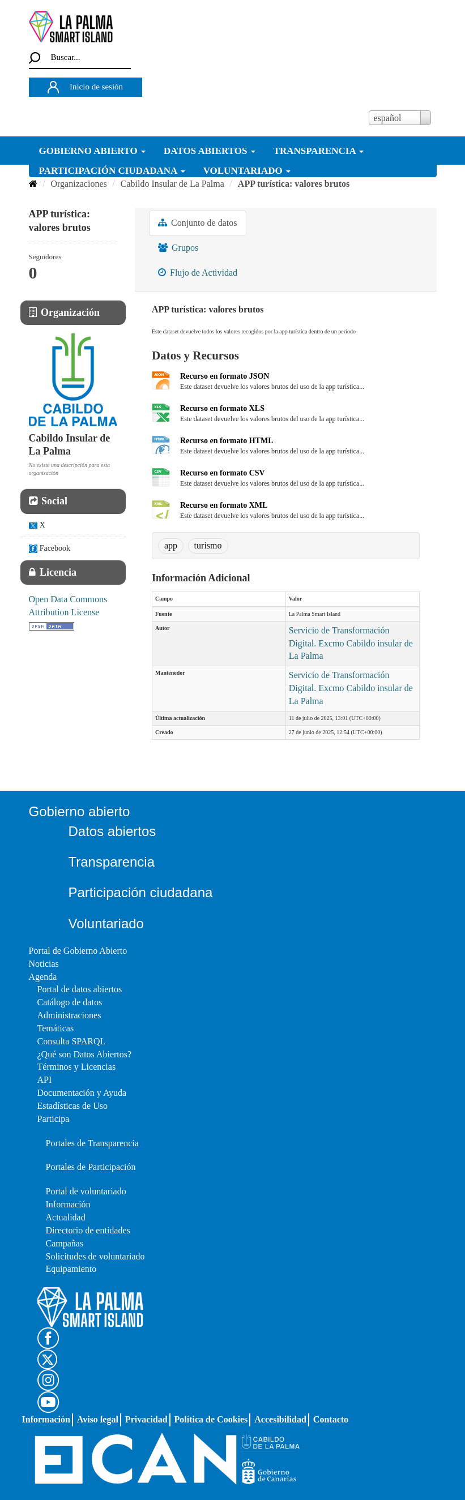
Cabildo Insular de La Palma (172, 183)
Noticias (44, 963)
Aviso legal (97, 1419)
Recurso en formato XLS (222, 408)
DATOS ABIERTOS (209, 150)
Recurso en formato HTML (226, 440)
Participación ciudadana (141, 892)
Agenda (43, 977)
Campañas (65, 1243)
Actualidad (66, 1217)
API (44, 1080)
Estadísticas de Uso (72, 1106)
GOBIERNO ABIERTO (92, 150)
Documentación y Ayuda (82, 1093)
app (170, 545)
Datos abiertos (112, 831)
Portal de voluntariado (86, 1191)
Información (68, 1204)
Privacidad (146, 1419)
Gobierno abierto (79, 811)
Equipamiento (71, 1269)
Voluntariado (106, 923)
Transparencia (112, 861)
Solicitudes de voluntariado (95, 1256)
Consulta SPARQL (71, 1041)
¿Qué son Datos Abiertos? (84, 1054)
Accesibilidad (280, 1419)
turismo (208, 545)
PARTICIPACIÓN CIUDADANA (112, 170)
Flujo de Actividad (197, 272)
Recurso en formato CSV (222, 473)
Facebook (50, 549)
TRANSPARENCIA (319, 150)
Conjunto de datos (197, 223)
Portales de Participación (91, 1167)
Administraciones (69, 1015)
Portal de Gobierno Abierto (78, 950)
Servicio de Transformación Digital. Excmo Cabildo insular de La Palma (351, 643)
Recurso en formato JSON (224, 376)
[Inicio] (33, 183)
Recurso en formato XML (223, 505)
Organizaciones (79, 183)
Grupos (178, 247)
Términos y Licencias (76, 1067)
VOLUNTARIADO (247, 170)
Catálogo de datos (70, 1002)
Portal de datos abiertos (79, 989)
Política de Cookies (211, 1419)
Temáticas (55, 1028)
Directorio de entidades (88, 1230)
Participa (53, 1119)
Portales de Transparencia (92, 1143)
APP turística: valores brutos (293, 183)
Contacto (330, 1419)
